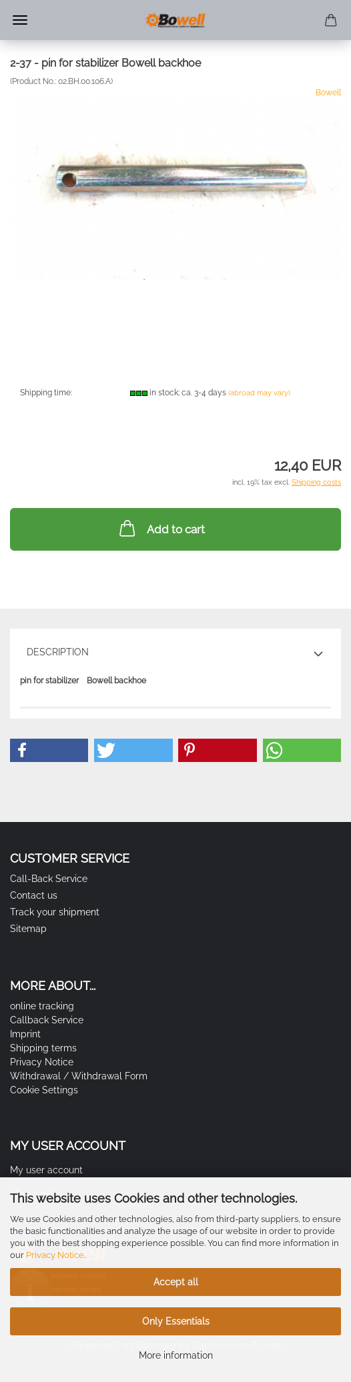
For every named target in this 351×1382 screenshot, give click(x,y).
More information (176, 1355)
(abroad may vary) (259, 393)
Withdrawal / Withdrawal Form (78, 1076)
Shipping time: (46, 392)
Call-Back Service (48, 878)
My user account (46, 1170)
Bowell (328, 92)
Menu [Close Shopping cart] (20, 20)
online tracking (42, 1006)
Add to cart (161, 528)
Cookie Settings (44, 1090)
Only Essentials (176, 1321)
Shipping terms (43, 1048)
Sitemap (28, 928)
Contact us (33, 895)
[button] (49, 750)
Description (58, 652)
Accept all (175, 1282)
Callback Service (46, 1020)
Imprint (25, 1034)
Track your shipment (54, 912)
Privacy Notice (55, 1255)
